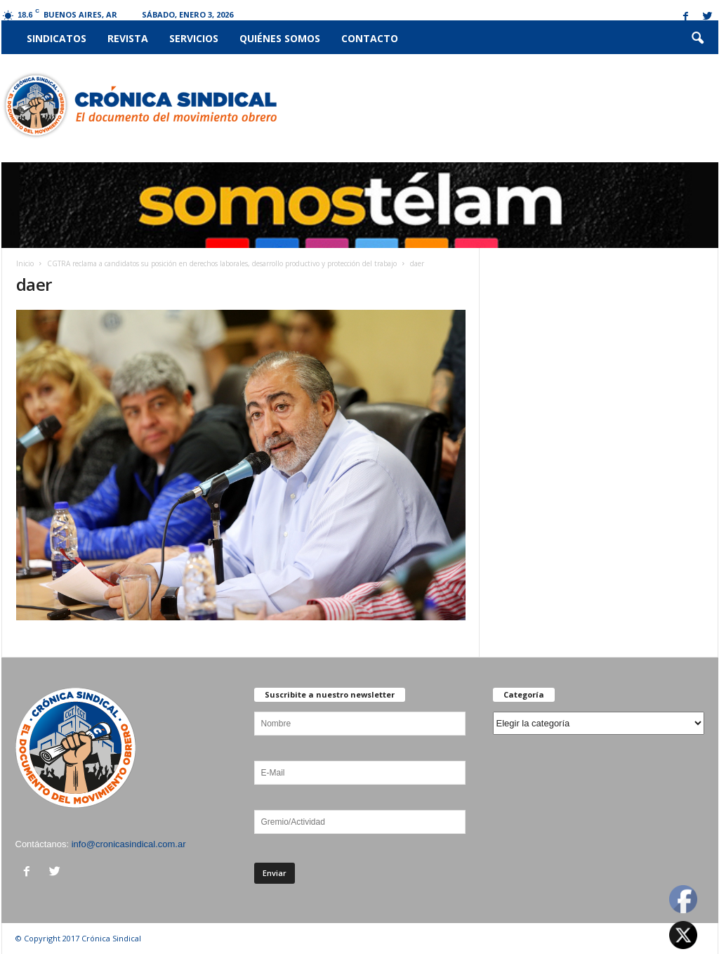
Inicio (25, 263)
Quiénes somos (279, 38)
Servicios (193, 38)
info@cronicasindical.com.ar (129, 844)
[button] (697, 38)
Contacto (369, 38)
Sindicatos (56, 38)
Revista (127, 38)
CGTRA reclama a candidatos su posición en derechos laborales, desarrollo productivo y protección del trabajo (222, 263)
